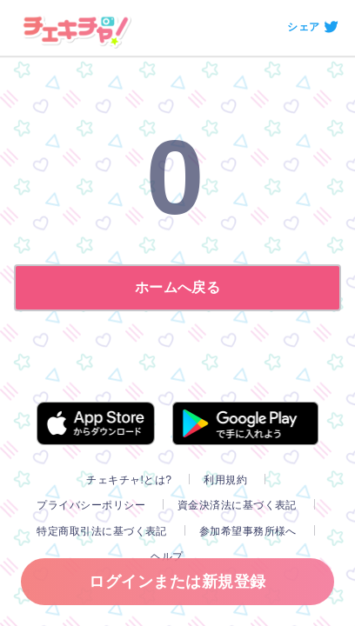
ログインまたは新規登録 (177, 581)
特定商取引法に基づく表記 (102, 531)
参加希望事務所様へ (248, 531)
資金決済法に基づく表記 (237, 505)
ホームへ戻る (178, 287)
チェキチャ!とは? (128, 480)
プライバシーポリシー (91, 505)
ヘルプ (167, 556)
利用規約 (225, 480)
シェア (303, 27)
